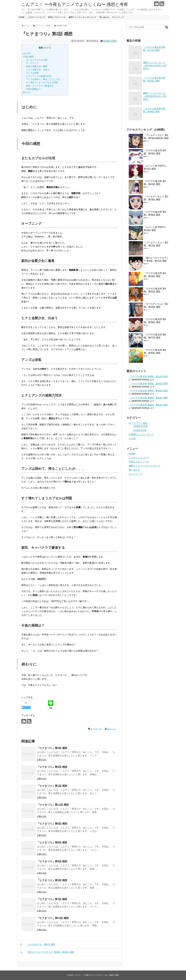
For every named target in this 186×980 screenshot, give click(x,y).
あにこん (111, 729)
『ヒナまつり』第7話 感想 (52, 899)
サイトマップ (118, 17)
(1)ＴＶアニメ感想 (138, 423)
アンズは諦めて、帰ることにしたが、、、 (46, 79)
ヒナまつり (96, 729)
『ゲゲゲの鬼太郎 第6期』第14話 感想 (148, 376)
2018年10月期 (140, 426)
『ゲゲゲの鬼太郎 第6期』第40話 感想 (148, 390)
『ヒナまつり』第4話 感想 (52, 861)
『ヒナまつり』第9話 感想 (52, 767)
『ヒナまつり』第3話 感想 (52, 880)
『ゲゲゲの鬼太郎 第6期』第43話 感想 (148, 398)
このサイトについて (36, 17)
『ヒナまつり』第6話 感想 (52, 823)
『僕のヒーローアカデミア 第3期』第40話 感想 (46, 952)
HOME (21, 17)
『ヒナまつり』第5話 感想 (52, 748)
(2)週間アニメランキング (141, 434)
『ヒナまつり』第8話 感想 (52, 842)
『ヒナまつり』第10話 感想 (53, 918)
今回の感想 (28, 56)
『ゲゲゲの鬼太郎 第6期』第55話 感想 (148, 405)
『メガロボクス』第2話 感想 (37, 944)
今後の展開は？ (33, 89)
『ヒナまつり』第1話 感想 (52, 785)
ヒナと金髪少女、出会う (37, 69)
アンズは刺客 (32, 73)
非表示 (47, 48)
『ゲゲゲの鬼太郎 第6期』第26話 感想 (148, 383)
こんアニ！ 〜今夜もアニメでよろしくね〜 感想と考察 (74, 4)
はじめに (27, 53)
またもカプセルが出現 (36, 60)
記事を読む (42, 760)
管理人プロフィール (57, 17)
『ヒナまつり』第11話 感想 (53, 804)
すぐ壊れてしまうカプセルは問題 (42, 82)
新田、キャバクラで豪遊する (40, 86)
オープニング (32, 63)
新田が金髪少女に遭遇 (36, 66)
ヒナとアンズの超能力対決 (39, 76)
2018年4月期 (109, 41)
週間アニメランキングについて (82, 17)
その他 (132, 438)
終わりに (27, 92)
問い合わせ (104, 17)
